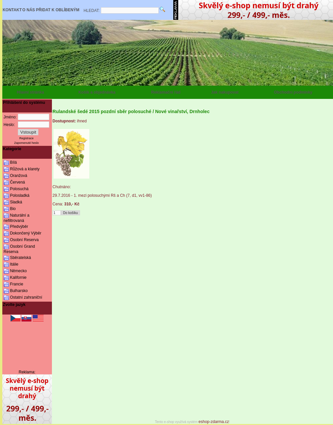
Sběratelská (20, 257)
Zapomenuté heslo (26, 143)
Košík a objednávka (96, 92)
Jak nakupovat (224, 92)
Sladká (16, 202)
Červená (17, 182)
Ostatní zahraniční (26, 297)
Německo (18, 271)
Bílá (13, 162)
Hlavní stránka (30, 92)
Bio (13, 208)
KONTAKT (12, 10)
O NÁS (28, 10)
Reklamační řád (166, 92)
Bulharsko (18, 290)
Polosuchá (19, 189)
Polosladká (19, 195)
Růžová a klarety (24, 169)
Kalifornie (18, 277)
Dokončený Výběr (25, 233)
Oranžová (18, 175)
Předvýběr (19, 226)
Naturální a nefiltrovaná (16, 218)
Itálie (14, 264)
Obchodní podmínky (293, 92)
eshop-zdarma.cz (213, 421)
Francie (16, 284)
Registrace (27, 138)
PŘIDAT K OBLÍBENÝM (57, 10)
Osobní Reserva (24, 239)
